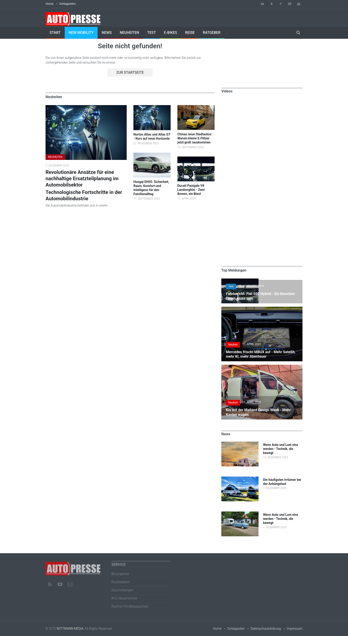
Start (55, 32)
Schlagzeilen (67, 3)
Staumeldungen (122, 588)
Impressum (294, 628)
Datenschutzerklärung (266, 628)
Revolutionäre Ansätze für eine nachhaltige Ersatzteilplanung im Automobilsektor (82, 178)
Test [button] (231, 286)
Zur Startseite (130, 72)
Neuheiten (129, 32)
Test (151, 32)
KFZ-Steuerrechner (124, 596)
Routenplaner (121, 580)
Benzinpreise (120, 572)
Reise (190, 32)
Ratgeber (211, 32)
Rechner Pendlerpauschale (130, 604)
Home (49, 3)
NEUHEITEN (55, 157)
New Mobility (81, 32)
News (107, 32)
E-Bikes (170, 32)
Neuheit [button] (233, 344)
